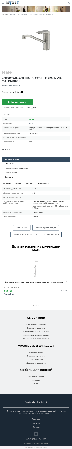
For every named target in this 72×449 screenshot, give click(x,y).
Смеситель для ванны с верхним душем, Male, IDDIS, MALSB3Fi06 (33, 282)
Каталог (5, 14)
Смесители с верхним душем (36, 335)
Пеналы (36, 384)
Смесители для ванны (36, 324)
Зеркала (36, 380)
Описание (9, 164)
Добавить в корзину (17, 102)
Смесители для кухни (36, 328)
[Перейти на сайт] (36, 434)
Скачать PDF (22, 228)
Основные (7, 183)
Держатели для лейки (36, 363)
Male (31, 123)
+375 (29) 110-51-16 (36, 401)
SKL (13, 3)
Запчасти (9, 177)
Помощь (36, 427)
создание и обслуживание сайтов (36, 447)
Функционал (29, 183)
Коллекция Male (51, 234)
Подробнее (9, 294)
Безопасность (43, 183)
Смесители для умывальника (36, 332)
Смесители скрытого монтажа (36, 339)
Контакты (36, 423)
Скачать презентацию (45, 228)
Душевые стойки (36, 360)
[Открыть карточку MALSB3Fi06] (36, 268)
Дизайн (18, 183)
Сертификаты (11, 173)
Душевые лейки (36, 352)
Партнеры (36, 419)
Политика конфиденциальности (36, 443)
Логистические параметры (16, 168)
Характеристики (12, 159)
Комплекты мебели (36, 376)
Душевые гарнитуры (36, 356)
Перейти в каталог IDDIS (25, 234)
